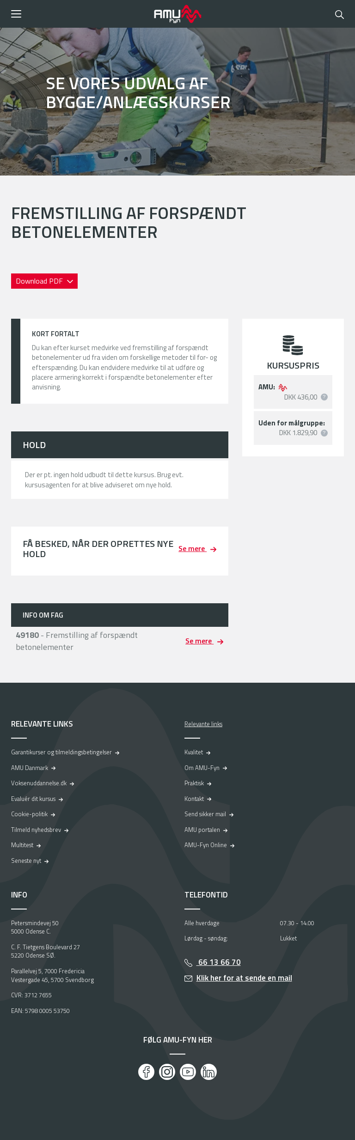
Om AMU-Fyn (202, 767)
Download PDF (40, 280)
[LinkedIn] (209, 1072)
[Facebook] (146, 1072)
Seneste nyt (26, 860)
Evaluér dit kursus (33, 798)
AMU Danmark (29, 767)
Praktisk (194, 783)
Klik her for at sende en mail (244, 977)
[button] (79, 14)
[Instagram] (167, 1072)
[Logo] (177, 14)
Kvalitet (193, 752)
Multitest (22, 844)
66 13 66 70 (218, 962)
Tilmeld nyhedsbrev (36, 829)
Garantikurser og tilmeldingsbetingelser (61, 752)
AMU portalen (202, 829)
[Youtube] (188, 1072)
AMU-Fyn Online (205, 844)
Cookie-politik (29, 814)
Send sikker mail (205, 814)
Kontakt (194, 798)
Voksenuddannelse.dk (39, 783)
